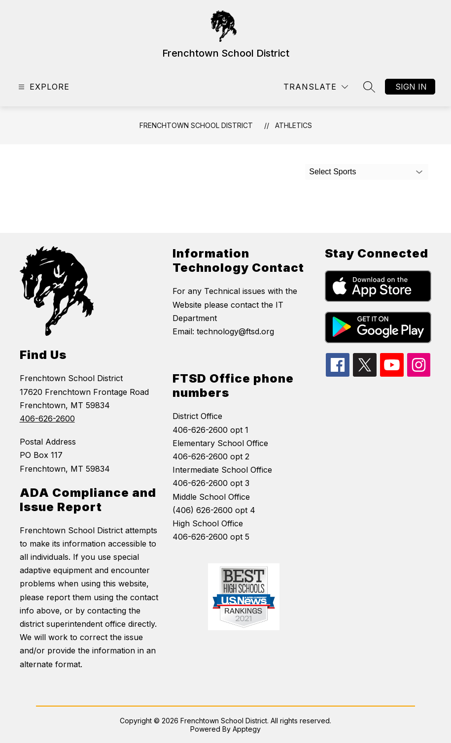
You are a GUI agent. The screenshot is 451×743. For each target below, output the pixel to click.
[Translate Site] (315, 87)
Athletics (293, 125)
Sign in (411, 87)
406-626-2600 (47, 418)
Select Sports (332, 171)
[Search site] (369, 87)
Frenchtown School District (196, 125)
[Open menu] (42, 87)
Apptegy (247, 729)
